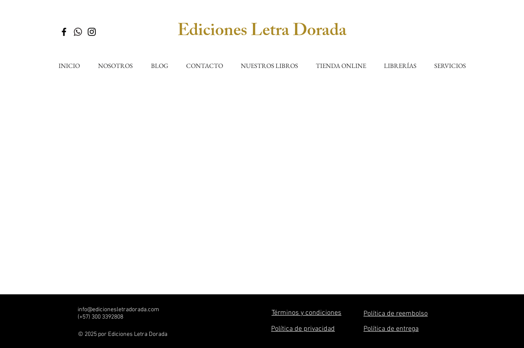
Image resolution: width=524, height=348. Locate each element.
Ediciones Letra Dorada (262, 32)
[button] (269, 61)
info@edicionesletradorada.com (118, 309)
